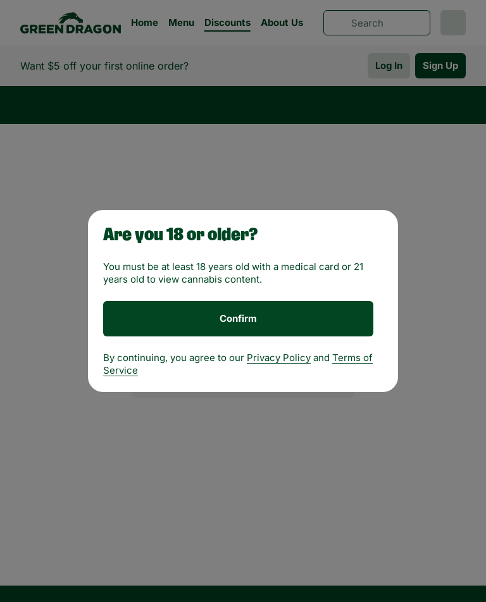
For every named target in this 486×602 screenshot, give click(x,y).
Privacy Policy (279, 358)
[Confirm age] (238, 318)
